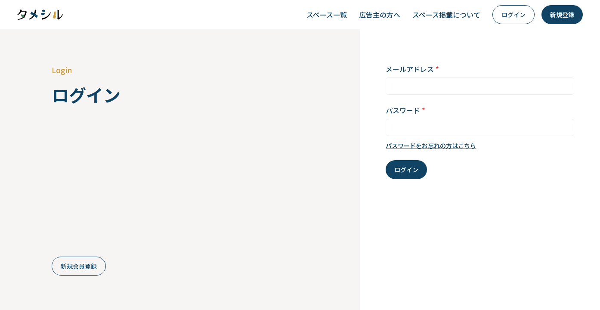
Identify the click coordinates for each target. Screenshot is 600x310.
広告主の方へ (379, 14)
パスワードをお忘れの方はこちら (431, 145)
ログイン (513, 14)
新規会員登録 (79, 266)
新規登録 (562, 14)
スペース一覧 (326, 14)
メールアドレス (412, 69)
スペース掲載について (446, 14)
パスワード (405, 110)
